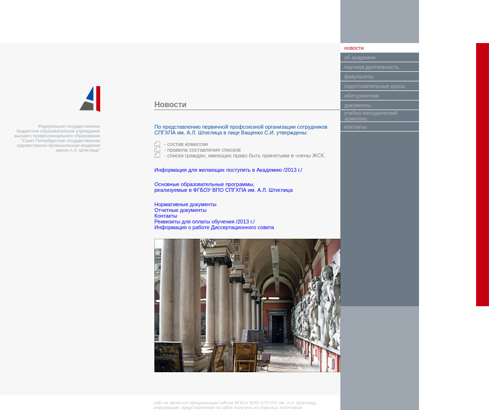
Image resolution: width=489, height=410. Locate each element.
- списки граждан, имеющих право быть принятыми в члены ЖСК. (245, 155)
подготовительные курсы (374, 86)
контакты (355, 127)
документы (357, 105)
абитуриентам (361, 96)
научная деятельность (371, 67)
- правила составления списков (202, 150)
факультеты (358, 76)
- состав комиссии (186, 144)
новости (354, 48)
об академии (359, 57)
